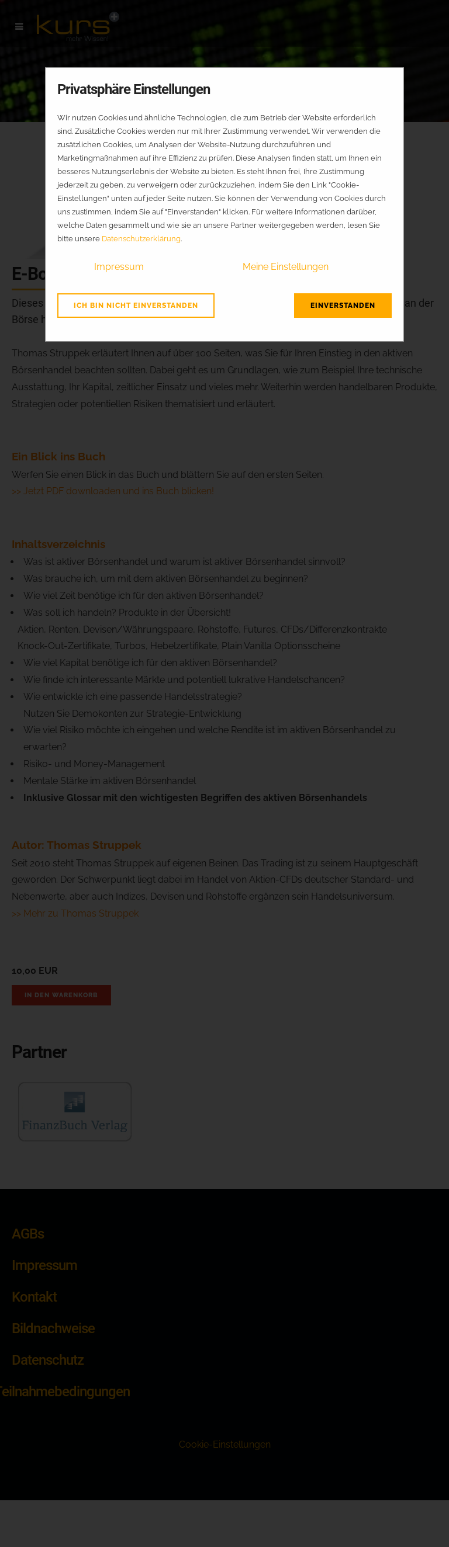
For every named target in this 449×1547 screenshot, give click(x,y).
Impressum (119, 266)
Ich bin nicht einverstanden (136, 305)
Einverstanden (342, 305)
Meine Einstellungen (286, 266)
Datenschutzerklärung (141, 238)
